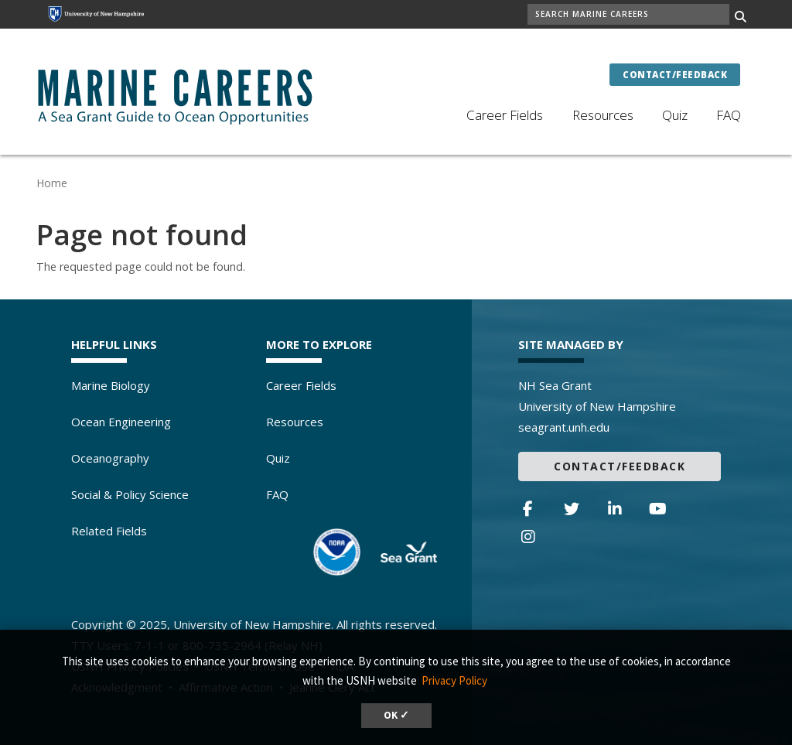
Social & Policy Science (130, 494)
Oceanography (110, 458)
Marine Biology (110, 385)
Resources (602, 115)
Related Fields (109, 530)
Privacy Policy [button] (454, 680)
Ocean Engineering (121, 421)
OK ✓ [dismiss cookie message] (396, 715)
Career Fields (504, 115)
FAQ (728, 115)
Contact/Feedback (675, 74)
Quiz (675, 115)
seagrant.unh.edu (563, 427)
